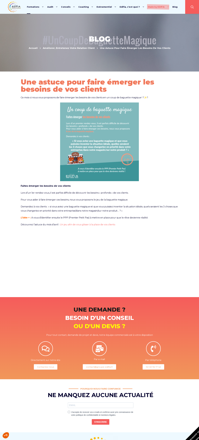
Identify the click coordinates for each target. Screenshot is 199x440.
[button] (192, 7)
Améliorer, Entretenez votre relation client (69, 48)
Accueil (33, 48)
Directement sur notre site (45, 360)
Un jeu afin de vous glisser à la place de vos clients (87, 224)
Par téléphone (153, 360)
